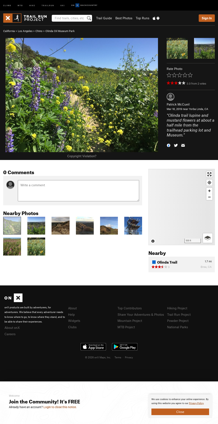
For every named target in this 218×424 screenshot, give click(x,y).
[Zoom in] (209, 191)
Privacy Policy (196, 403)
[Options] (207, 238)
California (9, 31)
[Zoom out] (209, 197)
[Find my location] (209, 182)
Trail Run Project (179, 314)
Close (180, 412)
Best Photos (123, 18)
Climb (7, 5)
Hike (32, 5)
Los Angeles (25, 31)
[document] (180, 406)
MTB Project (126, 327)
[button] (168, 144)
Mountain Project (129, 321)
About (72, 308)
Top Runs (142, 18)
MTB (20, 5)
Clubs (72, 327)
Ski (62, 5)
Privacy (129, 357)
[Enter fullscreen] (209, 174)
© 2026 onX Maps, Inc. (98, 357)
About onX (12, 327)
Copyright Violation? (81, 156)
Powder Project (178, 321)
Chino (38, 31)
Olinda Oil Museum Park (60, 31)
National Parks (177, 327)
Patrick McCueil (178, 104)
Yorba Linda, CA (198, 109)
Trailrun (48, 5)
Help (71, 314)
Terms (118, 357)
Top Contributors (129, 308)
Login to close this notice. (60, 407)
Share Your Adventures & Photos (140, 314)
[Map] (182, 207)
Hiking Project (177, 308)
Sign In (207, 18)
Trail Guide (104, 18)
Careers (9, 334)
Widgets (74, 321)
